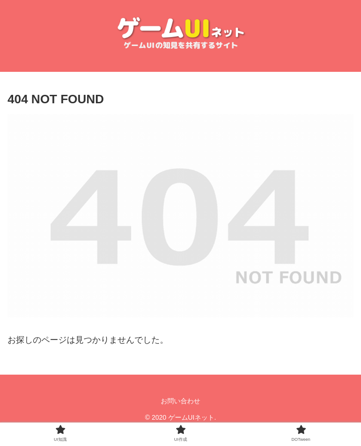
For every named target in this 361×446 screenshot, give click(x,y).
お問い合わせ (180, 401)
